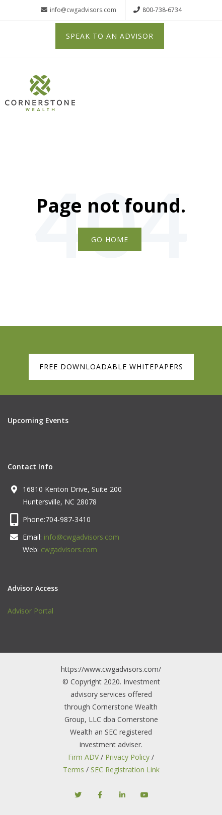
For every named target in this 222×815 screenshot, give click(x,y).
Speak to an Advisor (110, 36)
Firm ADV (83, 757)
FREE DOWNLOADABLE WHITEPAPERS (111, 366)
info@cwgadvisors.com (78, 10)
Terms (73, 769)
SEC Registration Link (125, 769)
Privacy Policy (127, 757)
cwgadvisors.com (69, 549)
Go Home (109, 239)
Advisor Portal (30, 611)
